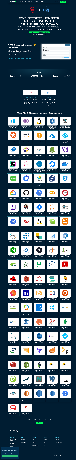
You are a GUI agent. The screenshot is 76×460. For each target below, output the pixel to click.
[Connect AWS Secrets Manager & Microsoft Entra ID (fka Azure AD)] (65, 137)
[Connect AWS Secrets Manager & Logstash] (39, 238)
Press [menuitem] (44, 445)
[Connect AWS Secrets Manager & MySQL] (13, 338)
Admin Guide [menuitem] (23, 442)
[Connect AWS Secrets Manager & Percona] (26, 410)
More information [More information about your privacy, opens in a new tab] (10, 454)
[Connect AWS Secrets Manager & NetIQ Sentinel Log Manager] (65, 238)
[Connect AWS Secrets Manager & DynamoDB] (39, 338)
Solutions (27, 1)
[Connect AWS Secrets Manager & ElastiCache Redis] (26, 324)
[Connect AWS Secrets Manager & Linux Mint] (52, 223)
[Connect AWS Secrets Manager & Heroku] (13, 209)
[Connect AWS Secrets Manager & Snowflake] (65, 338)
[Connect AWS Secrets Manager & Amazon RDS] (39, 395)
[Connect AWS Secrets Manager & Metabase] (52, 238)
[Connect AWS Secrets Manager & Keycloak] (65, 209)
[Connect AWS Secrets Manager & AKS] (26, 123)
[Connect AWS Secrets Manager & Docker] (65, 166)
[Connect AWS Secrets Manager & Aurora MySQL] (52, 367)
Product (21, 1)
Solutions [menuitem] (12, 442)
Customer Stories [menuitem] (35, 445)
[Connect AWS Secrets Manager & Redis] (13, 367)
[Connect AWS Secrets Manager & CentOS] (26, 152)
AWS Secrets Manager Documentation (17, 61)
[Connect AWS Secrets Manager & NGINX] (13, 252)
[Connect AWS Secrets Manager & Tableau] (52, 295)
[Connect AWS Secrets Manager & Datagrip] (13, 166)
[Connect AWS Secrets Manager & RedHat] (13, 281)
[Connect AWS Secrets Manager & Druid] (26, 338)
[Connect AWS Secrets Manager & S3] (26, 281)
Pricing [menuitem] (11, 446)
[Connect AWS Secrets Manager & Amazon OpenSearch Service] (26, 395)
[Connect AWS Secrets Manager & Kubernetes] (13, 223)
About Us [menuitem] (45, 439)
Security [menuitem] (45, 442)
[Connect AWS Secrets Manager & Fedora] (52, 180)
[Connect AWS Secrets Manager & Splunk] (13, 295)
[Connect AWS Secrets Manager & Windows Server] (52, 309)
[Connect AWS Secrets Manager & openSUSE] (13, 266)
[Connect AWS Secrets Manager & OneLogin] (39, 252)
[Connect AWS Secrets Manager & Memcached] (39, 381)
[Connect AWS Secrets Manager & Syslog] (39, 295)
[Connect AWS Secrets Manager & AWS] (26, 137)
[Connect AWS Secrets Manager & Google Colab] (52, 195)
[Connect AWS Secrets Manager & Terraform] (39, 352)
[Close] (18, 449)
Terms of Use (62, 455)
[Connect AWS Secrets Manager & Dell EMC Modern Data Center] (39, 166)
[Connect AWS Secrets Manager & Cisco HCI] (39, 152)
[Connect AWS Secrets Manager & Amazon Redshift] (52, 395)
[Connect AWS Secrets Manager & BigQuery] (65, 395)
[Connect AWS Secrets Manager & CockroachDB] (39, 367)
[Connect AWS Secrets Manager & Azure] (52, 137)
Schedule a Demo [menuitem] (59, 442)
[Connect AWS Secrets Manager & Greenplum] (13, 381)
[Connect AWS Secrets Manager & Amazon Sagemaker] (52, 123)
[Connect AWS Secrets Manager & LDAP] (26, 223)
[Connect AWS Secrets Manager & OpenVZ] (26, 266)
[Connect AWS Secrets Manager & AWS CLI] (39, 137)
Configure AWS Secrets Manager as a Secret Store (19, 58)
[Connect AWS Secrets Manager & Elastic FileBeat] (39, 180)
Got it (10, 456)
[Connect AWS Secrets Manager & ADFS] (13, 123)
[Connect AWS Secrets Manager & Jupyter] (52, 209)
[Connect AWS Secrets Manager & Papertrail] (52, 266)
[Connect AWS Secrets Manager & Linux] (39, 223)
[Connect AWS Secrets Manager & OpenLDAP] (65, 252)
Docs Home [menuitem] (23, 439)
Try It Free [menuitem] (57, 439)
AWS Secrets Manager (30, 97)
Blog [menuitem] (33, 439)
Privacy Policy (56, 455)
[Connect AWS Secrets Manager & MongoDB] (65, 324)
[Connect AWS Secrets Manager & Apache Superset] (65, 123)
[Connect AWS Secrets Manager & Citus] (13, 352)
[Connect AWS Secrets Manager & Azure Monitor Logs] (13, 152)
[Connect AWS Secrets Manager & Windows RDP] (39, 309)
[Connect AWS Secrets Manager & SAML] (39, 281)
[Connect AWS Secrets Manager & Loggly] (13, 238)
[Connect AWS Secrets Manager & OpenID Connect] (52, 252)
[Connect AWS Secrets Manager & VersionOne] (13, 309)
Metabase (48, 97)
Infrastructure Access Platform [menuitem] (14, 440)
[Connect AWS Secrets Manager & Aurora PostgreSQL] (65, 367)
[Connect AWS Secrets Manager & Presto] (65, 381)
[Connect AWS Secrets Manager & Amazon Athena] (52, 352)
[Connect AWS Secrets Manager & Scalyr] (52, 281)
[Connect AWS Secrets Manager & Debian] (26, 166)
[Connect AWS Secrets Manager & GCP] (13, 195)
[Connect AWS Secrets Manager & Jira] (39, 209)
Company (41, 1)
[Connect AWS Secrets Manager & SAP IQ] (13, 324)
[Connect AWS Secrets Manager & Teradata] (39, 324)
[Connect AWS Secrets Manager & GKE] (39, 195)
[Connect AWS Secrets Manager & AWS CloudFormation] (26, 367)
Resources (36, 1)
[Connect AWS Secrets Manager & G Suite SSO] (65, 180)
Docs (32, 1)
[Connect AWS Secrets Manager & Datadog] (65, 152)
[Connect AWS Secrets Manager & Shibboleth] (65, 281)
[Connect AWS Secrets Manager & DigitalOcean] (52, 166)
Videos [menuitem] (33, 442)
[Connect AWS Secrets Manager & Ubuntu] (65, 295)
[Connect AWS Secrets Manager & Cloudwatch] (52, 152)
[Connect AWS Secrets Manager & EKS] (26, 180)
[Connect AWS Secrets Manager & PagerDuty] (39, 266)
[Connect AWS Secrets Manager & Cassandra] (13, 395)
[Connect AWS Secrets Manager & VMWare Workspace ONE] (26, 309)
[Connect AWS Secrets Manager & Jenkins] (26, 209)
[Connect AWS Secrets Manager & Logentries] (65, 223)
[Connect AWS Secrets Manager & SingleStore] (52, 338)
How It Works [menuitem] (12, 443)
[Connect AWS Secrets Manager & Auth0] (13, 137)
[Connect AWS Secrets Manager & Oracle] (13, 410)
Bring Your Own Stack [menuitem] (14, 445)
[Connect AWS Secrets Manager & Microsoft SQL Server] (52, 324)
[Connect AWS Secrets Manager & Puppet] (65, 352)
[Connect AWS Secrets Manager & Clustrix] (26, 352)
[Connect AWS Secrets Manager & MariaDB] (26, 381)
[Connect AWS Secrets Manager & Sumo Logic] (26, 295)
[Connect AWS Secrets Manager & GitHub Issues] (26, 195)
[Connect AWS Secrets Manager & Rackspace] (65, 266)
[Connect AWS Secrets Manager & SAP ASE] (65, 309)
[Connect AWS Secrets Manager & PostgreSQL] (52, 381)
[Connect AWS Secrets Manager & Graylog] (65, 195)
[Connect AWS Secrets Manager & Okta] (26, 252)
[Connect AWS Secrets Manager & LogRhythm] (26, 238)
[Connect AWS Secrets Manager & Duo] (13, 180)
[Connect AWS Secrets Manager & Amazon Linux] (39, 123)
